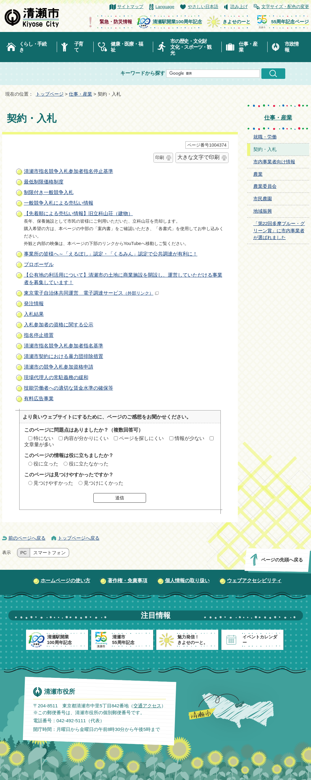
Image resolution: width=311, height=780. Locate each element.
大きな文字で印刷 (198, 157)
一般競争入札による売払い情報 (58, 203)
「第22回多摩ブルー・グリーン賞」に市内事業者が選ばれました (279, 230)
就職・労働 (265, 136)
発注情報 (34, 303)
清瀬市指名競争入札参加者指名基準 (63, 345)
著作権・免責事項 (127, 580)
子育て (78, 46)
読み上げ (239, 6)
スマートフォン (49, 552)
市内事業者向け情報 (274, 161)
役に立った (45, 463)
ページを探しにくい (141, 438)
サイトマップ (130, 6)
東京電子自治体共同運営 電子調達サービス (91, 293)
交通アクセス (147, 705)
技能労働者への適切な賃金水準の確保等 (68, 388)
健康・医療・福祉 (127, 46)
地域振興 (262, 211)
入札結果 (34, 314)
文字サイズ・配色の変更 (285, 6)
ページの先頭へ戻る (282, 559)
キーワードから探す (142, 73)
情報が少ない (189, 438)
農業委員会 (265, 186)
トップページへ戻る (79, 538)
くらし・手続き (33, 46)
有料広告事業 (39, 398)
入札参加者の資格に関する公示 (58, 324)
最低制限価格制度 (44, 181)
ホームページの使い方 (65, 580)
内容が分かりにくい (86, 438)
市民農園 (262, 198)
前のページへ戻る (27, 538)
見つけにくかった (103, 483)
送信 (119, 497)
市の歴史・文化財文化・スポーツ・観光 (190, 47)
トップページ (50, 94)
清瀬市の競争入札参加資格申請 (58, 367)
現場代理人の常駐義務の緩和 (56, 377)
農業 (258, 174)
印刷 (159, 157)
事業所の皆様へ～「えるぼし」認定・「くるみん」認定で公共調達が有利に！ (111, 253)
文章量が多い (39, 444)
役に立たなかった (89, 463)
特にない (43, 438)
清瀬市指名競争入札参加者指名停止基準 (68, 171)
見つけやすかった (53, 483)
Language (164, 6)
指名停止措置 (39, 335)
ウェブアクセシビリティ (254, 580)
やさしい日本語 (203, 6)
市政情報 (291, 46)
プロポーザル (39, 264)
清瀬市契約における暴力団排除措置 (63, 356)
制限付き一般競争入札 (48, 192)
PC (23, 552)
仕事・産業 (248, 46)
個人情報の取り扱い (187, 580)
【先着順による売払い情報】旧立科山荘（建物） (78, 213)
